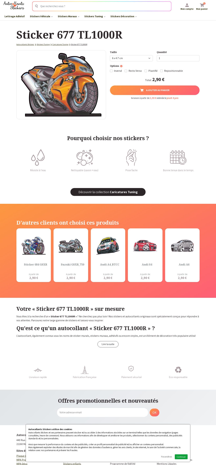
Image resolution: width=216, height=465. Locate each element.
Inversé (118, 71)
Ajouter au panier (155, 90)
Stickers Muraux (68, 16)
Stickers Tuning (94, 16)
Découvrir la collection (108, 192)
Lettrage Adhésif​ (15, 16)
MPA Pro (21, 460)
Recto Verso (135, 71)
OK (154, 412)
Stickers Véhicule (41, 16)
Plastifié (153, 71)
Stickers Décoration (123, 16)
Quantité (162, 52)
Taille (113, 52)
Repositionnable (173, 71)
